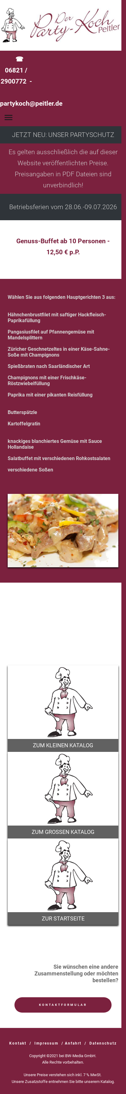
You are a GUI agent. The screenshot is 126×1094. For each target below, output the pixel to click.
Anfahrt (73, 1043)
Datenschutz (103, 1043)
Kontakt (17, 1043)
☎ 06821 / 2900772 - (31, 81)
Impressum (46, 1043)
